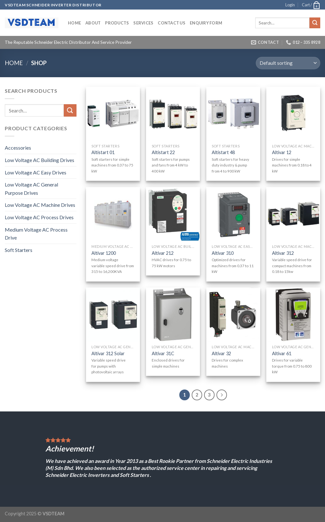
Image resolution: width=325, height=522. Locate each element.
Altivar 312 (283, 253)
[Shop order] (288, 63)
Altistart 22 (163, 152)
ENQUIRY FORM (206, 22)
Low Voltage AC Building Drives (39, 160)
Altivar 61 (281, 353)
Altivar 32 (221, 353)
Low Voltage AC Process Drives (39, 217)
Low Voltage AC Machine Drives (40, 205)
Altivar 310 (223, 253)
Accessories (18, 148)
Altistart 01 (103, 152)
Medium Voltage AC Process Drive (36, 234)
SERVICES (143, 22)
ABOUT (93, 22)
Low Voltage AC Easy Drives (35, 172)
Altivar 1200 (103, 253)
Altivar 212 (163, 253)
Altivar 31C (163, 353)
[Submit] (314, 22)
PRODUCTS (117, 22)
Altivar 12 (281, 152)
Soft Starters (18, 250)
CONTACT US (171, 22)
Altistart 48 (223, 152)
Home (74, 22)
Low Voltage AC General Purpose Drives (31, 188)
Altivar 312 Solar (108, 353)
